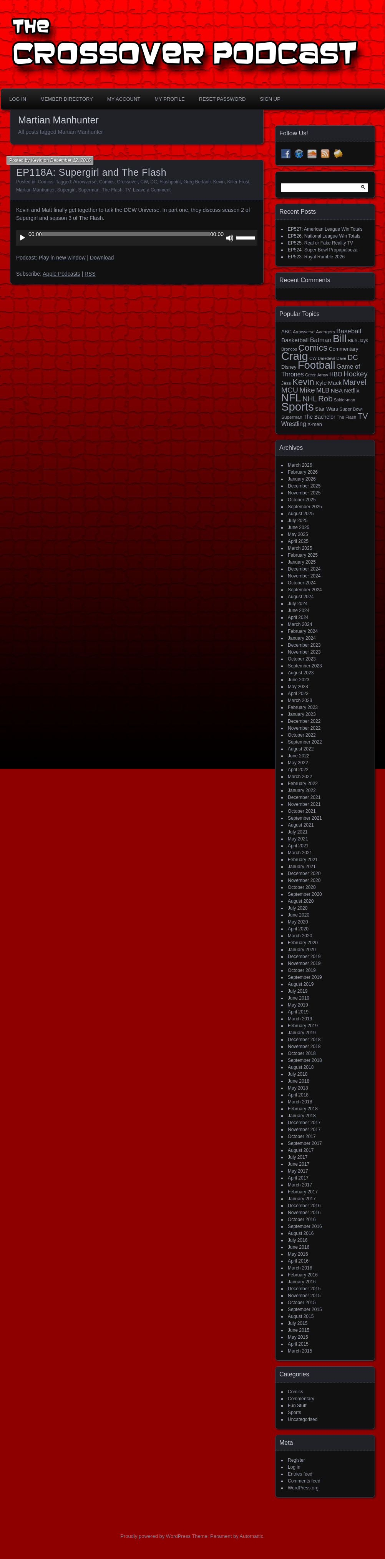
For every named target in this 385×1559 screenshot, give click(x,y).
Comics (45, 182)
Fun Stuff (297, 1405)
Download (102, 258)
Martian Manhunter (35, 190)
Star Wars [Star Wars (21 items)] (326, 409)
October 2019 (302, 970)
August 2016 (301, 1233)
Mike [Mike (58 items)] (307, 390)
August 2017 (301, 1150)
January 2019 (302, 1032)
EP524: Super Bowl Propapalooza (322, 250)
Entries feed (300, 1474)
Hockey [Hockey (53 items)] (355, 374)
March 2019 (300, 1019)
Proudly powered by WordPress (155, 1536)
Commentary (301, 1398)
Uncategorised (302, 1419)
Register (296, 1460)
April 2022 (298, 769)
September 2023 (305, 666)
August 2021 (301, 825)
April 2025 (298, 541)
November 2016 (304, 1212)
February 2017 (303, 1192)
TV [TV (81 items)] (363, 415)
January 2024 (302, 638)
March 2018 (300, 1102)
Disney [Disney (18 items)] (288, 367)
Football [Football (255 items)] (316, 365)
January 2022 (302, 790)
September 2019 (305, 977)
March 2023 (300, 700)
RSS (90, 274)
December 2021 (304, 797)
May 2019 (298, 1005)
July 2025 (297, 520)
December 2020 (304, 873)
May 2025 (298, 534)
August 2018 (301, 1067)
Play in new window (61, 258)
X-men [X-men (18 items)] (314, 424)
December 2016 (304, 1205)
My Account (123, 99)
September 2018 (305, 1060)
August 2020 (301, 901)
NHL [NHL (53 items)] (309, 399)
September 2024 (305, 589)
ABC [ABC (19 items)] (286, 331)
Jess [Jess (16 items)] (286, 383)
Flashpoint (170, 182)
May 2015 (298, 1337)
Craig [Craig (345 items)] (294, 356)
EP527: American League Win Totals (325, 229)
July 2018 (297, 1074)
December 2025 (304, 486)
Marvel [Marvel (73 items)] (355, 382)
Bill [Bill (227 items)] (340, 338)
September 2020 (305, 894)
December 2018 (304, 1039)
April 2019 (298, 1012)
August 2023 (301, 673)
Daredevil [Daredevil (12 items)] (326, 358)
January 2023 (302, 714)
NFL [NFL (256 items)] (291, 398)
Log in (294, 1467)
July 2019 (297, 991)
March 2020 (300, 935)
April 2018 (298, 1095)
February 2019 (303, 1025)
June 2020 (298, 915)
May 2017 (298, 1171)
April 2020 (298, 929)
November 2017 (304, 1129)
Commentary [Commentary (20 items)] (343, 349)
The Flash (112, 190)
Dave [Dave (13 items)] (341, 358)
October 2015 (302, 1302)
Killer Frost (238, 182)
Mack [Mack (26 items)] (335, 383)
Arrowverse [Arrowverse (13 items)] (304, 331)
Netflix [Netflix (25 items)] (351, 391)
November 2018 (304, 1046)
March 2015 (300, 1351)
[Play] (22, 238)
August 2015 (301, 1316)
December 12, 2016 (70, 160)
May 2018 (298, 1088)
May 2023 (298, 686)
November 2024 (304, 576)
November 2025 (304, 493)
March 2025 (300, 548)
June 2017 (298, 1164)
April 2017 (298, 1178)
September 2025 (305, 506)
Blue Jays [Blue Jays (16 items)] (358, 340)
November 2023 (304, 652)
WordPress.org (303, 1488)
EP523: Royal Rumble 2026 (316, 257)
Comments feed (304, 1481)
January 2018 (302, 1115)
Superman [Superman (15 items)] (291, 417)
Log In (17, 99)
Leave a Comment (152, 190)
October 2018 (302, 1053)
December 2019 (304, 956)
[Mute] (230, 238)
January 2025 (302, 562)
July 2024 (297, 603)
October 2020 (302, 887)
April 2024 (298, 617)
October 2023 (302, 659)
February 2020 (303, 942)
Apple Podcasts (61, 274)
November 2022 (304, 728)
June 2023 (298, 679)
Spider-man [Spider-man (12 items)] (344, 400)
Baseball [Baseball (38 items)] (348, 331)
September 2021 (305, 818)
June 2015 (298, 1330)
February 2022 (303, 783)
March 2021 (300, 852)
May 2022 (298, 762)
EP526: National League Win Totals (324, 236)
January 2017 (302, 1198)
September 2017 (305, 1143)
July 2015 (297, 1323)
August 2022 (301, 749)
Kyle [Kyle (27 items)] (321, 382)
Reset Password (222, 99)
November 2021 (304, 804)
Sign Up (270, 99)
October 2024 (302, 583)
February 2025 (303, 555)
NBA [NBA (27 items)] (337, 390)
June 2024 (298, 610)
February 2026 (303, 472)
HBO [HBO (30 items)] (335, 374)
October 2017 (302, 1136)
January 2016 (302, 1281)
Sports (294, 1412)
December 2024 (304, 569)
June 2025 (298, 527)
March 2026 (300, 465)
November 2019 (304, 963)
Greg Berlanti (197, 182)
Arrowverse (85, 182)
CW (144, 182)
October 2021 (302, 811)
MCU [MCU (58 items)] (289, 390)
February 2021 (303, 859)
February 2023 (303, 707)
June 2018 (298, 1081)
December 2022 (304, 721)
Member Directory (66, 99)
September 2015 (305, 1309)
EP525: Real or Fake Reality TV (320, 243)
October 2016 (302, 1219)
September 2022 (305, 742)
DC (153, 182)
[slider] (126, 234)
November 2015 (304, 1295)
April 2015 (298, 1344)
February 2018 (303, 1108)
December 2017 (304, 1122)
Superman (88, 190)
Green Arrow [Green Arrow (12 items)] (316, 375)
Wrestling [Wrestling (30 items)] (293, 424)
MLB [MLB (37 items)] (322, 390)
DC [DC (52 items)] (353, 357)
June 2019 (298, 998)
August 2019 (301, 984)
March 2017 (300, 1185)
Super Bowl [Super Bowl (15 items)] (351, 409)
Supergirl (66, 190)
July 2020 (297, 908)
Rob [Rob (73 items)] (325, 398)
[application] (136, 238)
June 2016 (298, 1247)
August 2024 (301, 596)
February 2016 (303, 1275)
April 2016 (298, 1261)
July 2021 (297, 832)
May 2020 (298, 922)
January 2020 (302, 949)
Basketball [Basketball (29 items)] (295, 340)
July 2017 (297, 1157)
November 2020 (304, 880)
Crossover (127, 182)
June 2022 (298, 756)
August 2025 (301, 513)
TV (127, 190)
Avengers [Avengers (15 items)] (325, 331)
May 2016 (298, 1254)
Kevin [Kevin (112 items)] (303, 382)
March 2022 (300, 776)
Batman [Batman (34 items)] (321, 339)
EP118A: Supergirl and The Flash (91, 172)
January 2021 (302, 866)
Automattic (251, 1536)
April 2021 (298, 846)
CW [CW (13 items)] (313, 358)
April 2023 (298, 693)
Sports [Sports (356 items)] (297, 406)
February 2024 (303, 631)
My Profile (169, 99)
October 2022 (302, 735)
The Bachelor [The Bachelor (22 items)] (319, 417)
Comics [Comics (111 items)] (312, 348)
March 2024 (300, 624)
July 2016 (297, 1240)
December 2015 (304, 1288)
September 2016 (305, 1226)
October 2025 (302, 499)
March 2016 (300, 1268)
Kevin (37, 160)
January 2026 (302, 479)
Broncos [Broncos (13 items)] (289, 349)
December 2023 (304, 645)
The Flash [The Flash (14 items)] (346, 417)
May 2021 (298, 839)
